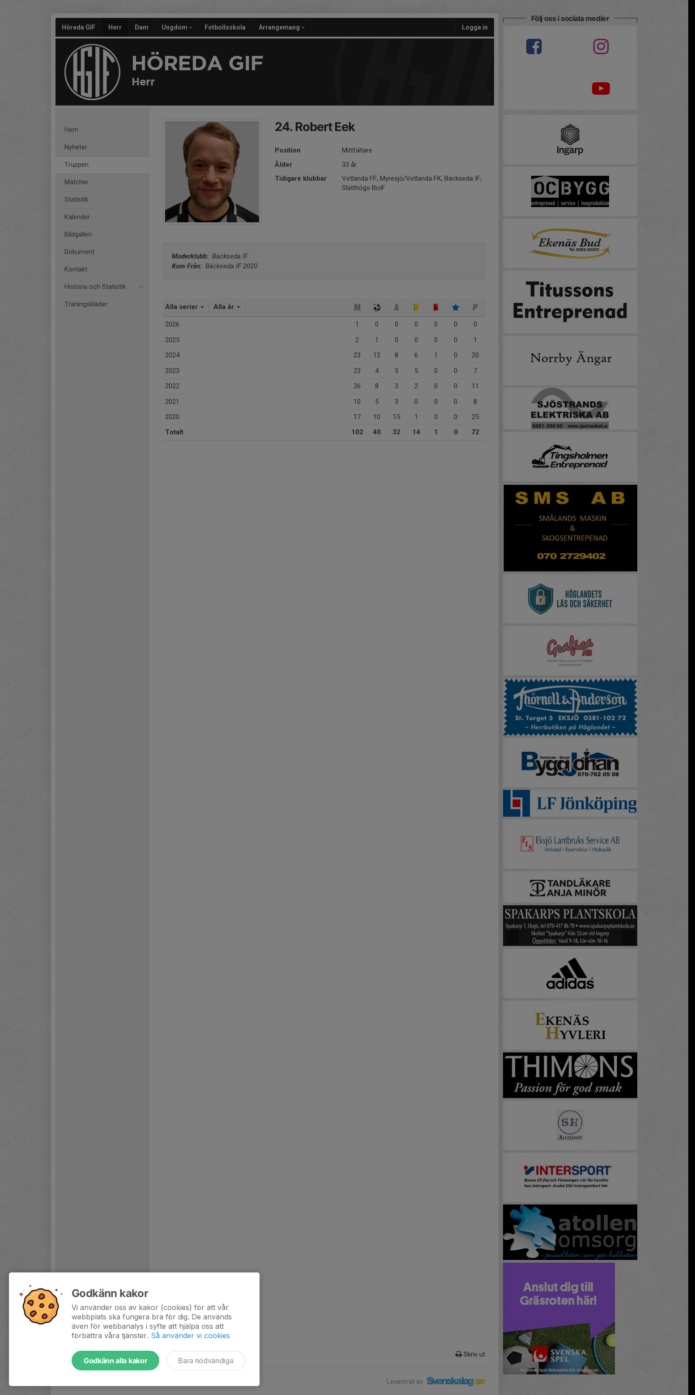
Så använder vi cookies (190, 1335)
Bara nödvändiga (205, 1360)
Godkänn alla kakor (115, 1360)
